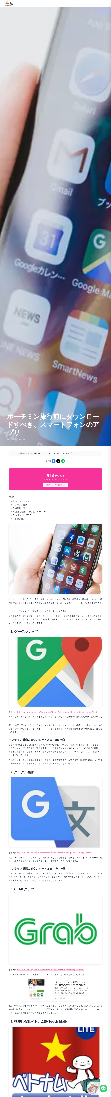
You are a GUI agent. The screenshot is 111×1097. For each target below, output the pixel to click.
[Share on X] (58, 461)
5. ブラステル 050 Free (23, 515)
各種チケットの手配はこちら (55, 485)
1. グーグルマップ (21, 501)
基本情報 (22, 453)
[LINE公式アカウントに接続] (98, 1088)
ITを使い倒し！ (20, 518)
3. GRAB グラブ (20, 508)
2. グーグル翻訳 (20, 504)
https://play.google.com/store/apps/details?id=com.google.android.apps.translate (56, 852)
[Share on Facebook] (54, 461)
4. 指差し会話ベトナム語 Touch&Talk (30, 511)
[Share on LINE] (63, 461)
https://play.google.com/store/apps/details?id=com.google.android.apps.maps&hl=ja (57, 712)
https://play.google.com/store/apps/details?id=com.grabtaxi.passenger (50, 969)
